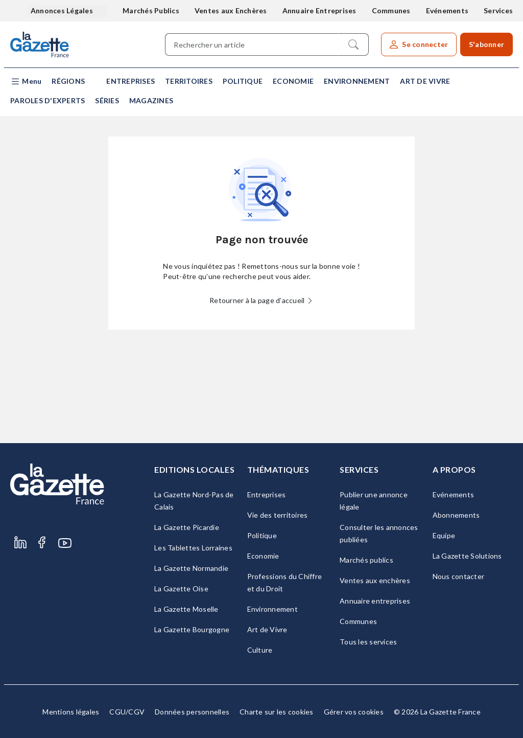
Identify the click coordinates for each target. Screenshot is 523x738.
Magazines (151, 100)
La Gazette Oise (181, 588)
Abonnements (456, 515)
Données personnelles (192, 711)
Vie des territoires (277, 515)
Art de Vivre (425, 81)
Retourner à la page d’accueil (261, 300)
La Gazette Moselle (186, 609)
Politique (243, 81)
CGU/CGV (127, 711)
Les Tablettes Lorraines (193, 547)
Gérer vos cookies (354, 711)
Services (498, 10)
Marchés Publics (151, 10)
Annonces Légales (62, 10)
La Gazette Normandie (191, 568)
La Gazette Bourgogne (191, 629)
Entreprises (130, 81)
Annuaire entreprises (375, 600)
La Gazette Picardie (186, 527)
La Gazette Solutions (467, 555)
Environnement (357, 81)
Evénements (447, 10)
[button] (25, 81)
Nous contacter (459, 576)
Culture (260, 649)
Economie (293, 81)
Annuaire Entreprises (319, 10)
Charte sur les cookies (277, 711)
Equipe (444, 535)
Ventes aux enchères (375, 580)
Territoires (188, 81)
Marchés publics (366, 560)
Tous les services (368, 641)
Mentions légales (70, 711)
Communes (391, 10)
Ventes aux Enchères (231, 10)
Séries (107, 100)
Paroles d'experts (47, 100)
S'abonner (486, 44)
